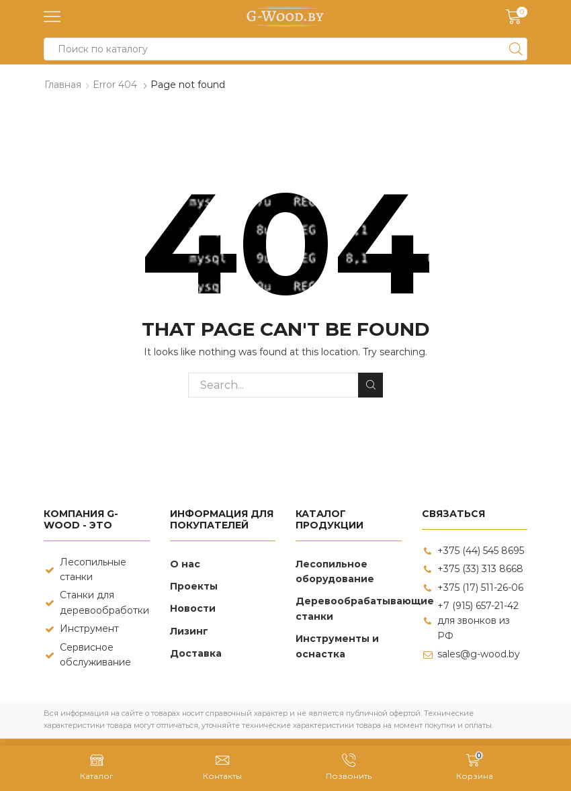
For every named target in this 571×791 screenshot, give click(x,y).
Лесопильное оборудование (335, 571)
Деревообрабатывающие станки (365, 608)
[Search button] (516, 49)
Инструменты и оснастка (337, 646)
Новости (193, 608)
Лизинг (189, 631)
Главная (62, 85)
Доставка (196, 653)
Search (370, 384)
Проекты (194, 586)
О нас (185, 564)
